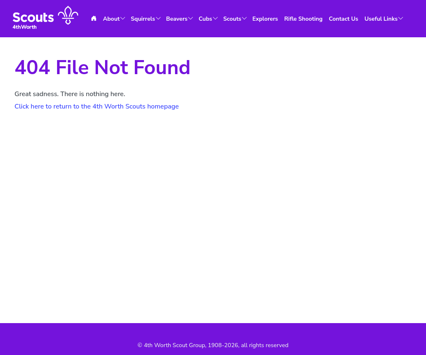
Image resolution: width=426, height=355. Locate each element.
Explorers (265, 19)
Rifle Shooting (303, 19)
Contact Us (343, 19)
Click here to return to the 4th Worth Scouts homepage (96, 106)
